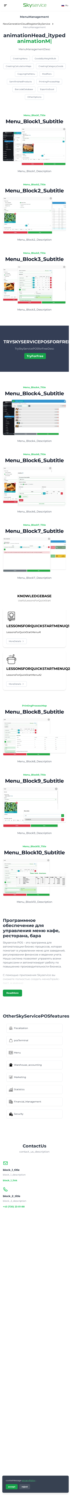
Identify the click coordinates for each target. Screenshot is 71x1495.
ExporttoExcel (47, 89)
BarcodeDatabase (24, 89)
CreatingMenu (20, 58)
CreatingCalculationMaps (18, 66)
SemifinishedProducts (20, 81)
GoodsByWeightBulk (45, 58)
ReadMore (12, 993)
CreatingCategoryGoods (51, 66)
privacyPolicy (28, 1480)
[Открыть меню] (5, 5)
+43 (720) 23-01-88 (14, 1206)
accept (11, 1486)
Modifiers (47, 74)
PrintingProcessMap (49, 81)
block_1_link (10, 1180)
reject (25, 1486)
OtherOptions (34, 97)
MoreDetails (16, 641)
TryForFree (35, 356)
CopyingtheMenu (26, 74)
